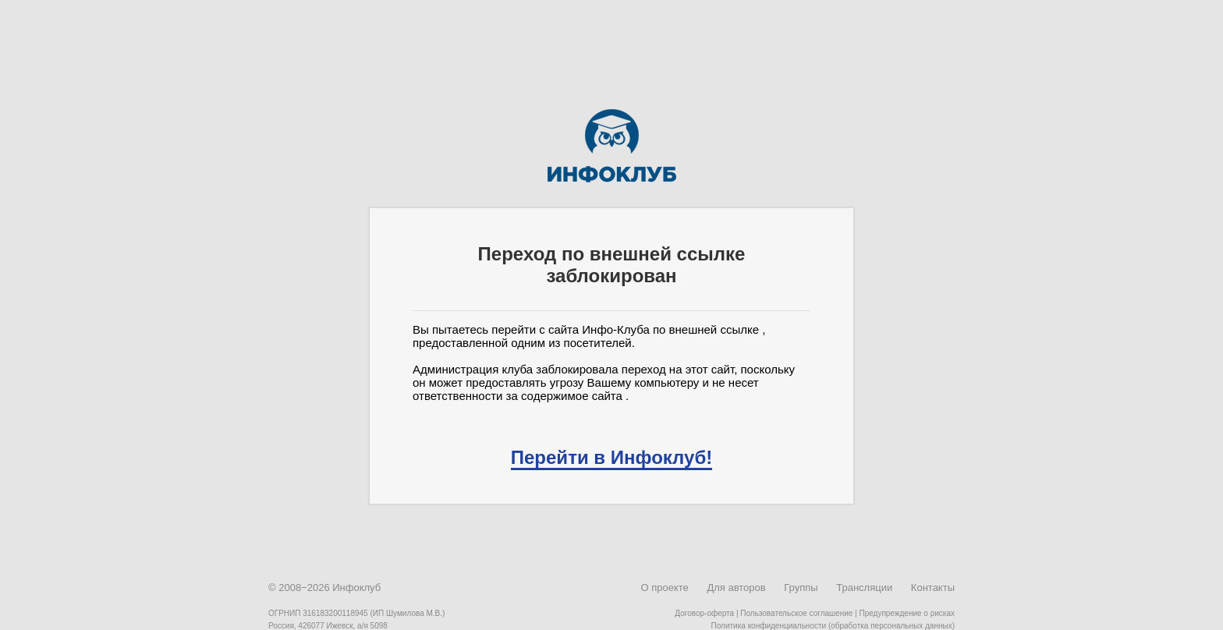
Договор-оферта (704, 613)
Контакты (933, 587)
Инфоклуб (356, 587)
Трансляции (864, 587)
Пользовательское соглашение (796, 613)
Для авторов (736, 587)
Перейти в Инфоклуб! (611, 457)
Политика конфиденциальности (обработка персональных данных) (833, 625)
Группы (800, 587)
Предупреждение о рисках (907, 613)
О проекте (664, 587)
